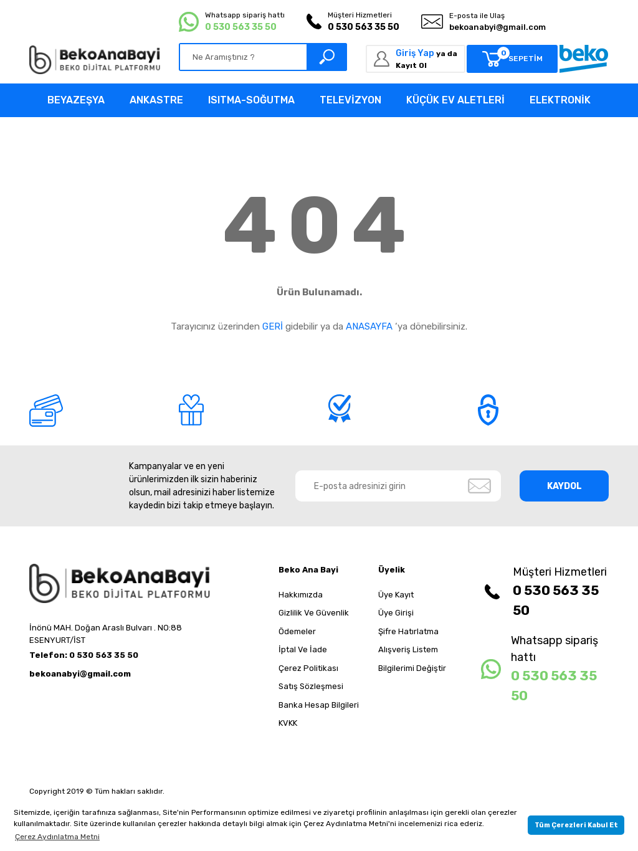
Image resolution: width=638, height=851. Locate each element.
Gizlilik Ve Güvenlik (314, 612)
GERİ (272, 326)
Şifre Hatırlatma (408, 631)
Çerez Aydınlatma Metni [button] (57, 836)
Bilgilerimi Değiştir (412, 668)
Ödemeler (297, 631)
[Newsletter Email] (398, 486)
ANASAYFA (369, 326)
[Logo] (94, 59)
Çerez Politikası (308, 668)
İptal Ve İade (303, 649)
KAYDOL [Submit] (564, 486)
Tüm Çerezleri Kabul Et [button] (576, 825)
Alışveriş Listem (408, 649)
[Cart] (512, 59)
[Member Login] (415, 59)
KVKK (288, 723)
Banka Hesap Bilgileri (319, 705)
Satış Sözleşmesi (311, 686)
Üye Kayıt (396, 594)
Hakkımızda (301, 594)
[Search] (263, 57)
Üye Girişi (396, 612)
